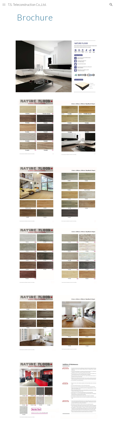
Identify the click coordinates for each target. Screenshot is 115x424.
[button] (4, 4)
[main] (57, 17)
